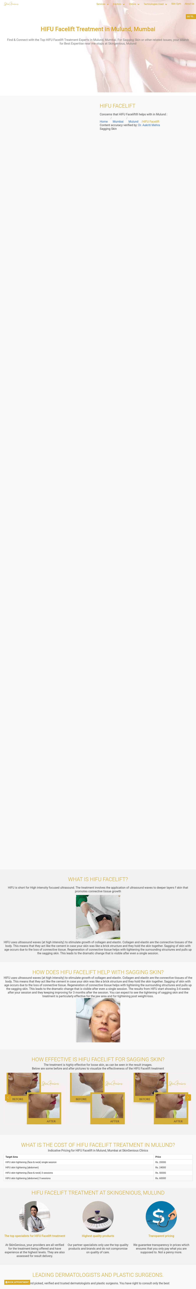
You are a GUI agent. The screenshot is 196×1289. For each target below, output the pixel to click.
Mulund (133, 121)
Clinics (132, 4)
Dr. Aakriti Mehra (149, 125)
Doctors (117, 4)
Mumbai (118, 121)
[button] (188, 1097)
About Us (189, 3)
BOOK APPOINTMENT (17, 1282)
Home (104, 121)
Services (100, 4)
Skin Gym (176, 3)
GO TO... (191, 16)
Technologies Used (154, 4)
